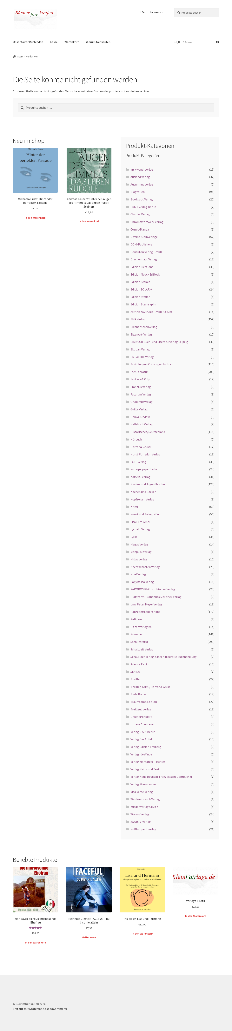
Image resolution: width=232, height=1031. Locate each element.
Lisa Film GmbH (140, 522)
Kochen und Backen (143, 492)
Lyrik (133, 537)
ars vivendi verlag (141, 169)
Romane (136, 634)
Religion (136, 619)
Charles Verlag (140, 214)
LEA (143, 12)
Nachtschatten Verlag (145, 567)
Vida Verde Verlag (141, 792)
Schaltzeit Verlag (141, 649)
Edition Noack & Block (145, 274)
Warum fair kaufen (98, 42)
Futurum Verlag (140, 394)
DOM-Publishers (141, 244)
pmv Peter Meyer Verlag (146, 604)
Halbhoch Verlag (141, 424)
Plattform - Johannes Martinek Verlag (156, 597)
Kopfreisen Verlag (142, 499)
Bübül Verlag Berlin (143, 207)
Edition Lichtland (141, 267)
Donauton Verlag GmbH (146, 252)
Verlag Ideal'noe (141, 754)
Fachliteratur (139, 372)
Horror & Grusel (140, 447)
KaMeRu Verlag (140, 477)
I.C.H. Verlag (138, 462)
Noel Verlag (138, 574)
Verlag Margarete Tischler (147, 762)
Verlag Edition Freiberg (145, 747)
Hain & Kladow (140, 417)
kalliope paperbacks (143, 469)
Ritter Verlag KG (141, 627)
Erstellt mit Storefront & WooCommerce (40, 1009)
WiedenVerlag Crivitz (144, 807)
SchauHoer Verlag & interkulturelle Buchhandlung (163, 657)
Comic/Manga (139, 229)
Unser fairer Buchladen (28, 42)
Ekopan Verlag (140, 349)
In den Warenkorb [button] (35, 217)
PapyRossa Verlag (142, 582)
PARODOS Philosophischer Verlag (152, 589)
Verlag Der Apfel (141, 739)
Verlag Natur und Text (144, 769)
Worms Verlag (139, 814)
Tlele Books (138, 694)
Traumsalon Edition (143, 702)
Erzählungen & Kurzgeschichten (151, 364)
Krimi (134, 507)
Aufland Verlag (140, 177)
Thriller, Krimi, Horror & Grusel (150, 687)
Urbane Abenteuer (142, 724)
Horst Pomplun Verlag (145, 454)
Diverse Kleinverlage (144, 237)
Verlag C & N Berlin (142, 732)
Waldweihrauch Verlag (145, 799)
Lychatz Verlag (140, 529)
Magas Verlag (139, 544)
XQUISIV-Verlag (140, 822)
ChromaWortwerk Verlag (146, 222)
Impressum (156, 12)
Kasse (54, 42)
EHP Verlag (137, 319)
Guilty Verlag (139, 409)
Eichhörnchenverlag (143, 327)
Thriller (135, 679)
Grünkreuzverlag (141, 402)
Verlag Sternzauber (143, 784)
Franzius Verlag (140, 387)
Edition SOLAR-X (141, 289)
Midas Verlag (138, 559)
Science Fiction (140, 664)
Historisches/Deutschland (147, 432)
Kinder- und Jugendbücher (147, 484)
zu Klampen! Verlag (143, 829)
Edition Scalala (140, 282)
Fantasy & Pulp (140, 379)
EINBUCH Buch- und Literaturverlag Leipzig (159, 342)
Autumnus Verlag (141, 184)
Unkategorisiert (141, 717)
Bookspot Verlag (141, 199)
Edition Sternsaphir (143, 304)
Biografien (137, 192)
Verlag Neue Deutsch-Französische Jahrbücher (161, 777)
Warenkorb (71, 42)
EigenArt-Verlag (141, 334)
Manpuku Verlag (141, 552)
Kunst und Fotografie (144, 514)
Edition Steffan (140, 297)
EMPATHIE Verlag (142, 357)
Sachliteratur (139, 642)
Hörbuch (136, 439)
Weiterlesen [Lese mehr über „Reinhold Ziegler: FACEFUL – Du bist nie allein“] (89, 937)
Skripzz (135, 672)
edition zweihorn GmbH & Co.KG (151, 312)
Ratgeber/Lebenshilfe (145, 612)
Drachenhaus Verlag (143, 259)
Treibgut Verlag (140, 709)
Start (20, 56)
